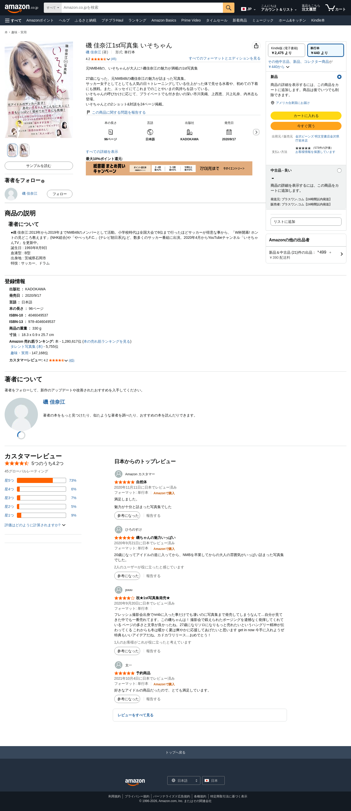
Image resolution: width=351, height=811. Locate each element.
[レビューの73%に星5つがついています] (40, 480)
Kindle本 (318, 20)
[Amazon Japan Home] (135, 782)
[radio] (286, 50)
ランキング (137, 20)
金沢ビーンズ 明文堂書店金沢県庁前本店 (317, 138)
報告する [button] (153, 515)
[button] (13, 20)
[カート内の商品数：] (335, 7)
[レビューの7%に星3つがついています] (40, 497)
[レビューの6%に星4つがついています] (40, 489)
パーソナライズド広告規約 (171, 796)
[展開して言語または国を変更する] (255, 9)
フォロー (60, 194)
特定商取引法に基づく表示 (228, 796)
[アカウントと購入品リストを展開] (296, 10)
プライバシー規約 (137, 796)
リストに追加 (284, 222)
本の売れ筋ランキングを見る (107, 341)
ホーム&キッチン (292, 20)
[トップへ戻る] (175, 757)
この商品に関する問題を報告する (116, 112)
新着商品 (240, 20)
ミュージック (263, 20)
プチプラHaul (112, 20)
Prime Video (191, 20)
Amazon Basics (163, 20)
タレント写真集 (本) (27, 346)
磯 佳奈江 (93, 52)
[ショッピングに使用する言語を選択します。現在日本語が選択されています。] (180, 780)
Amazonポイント (40, 20)
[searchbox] (142, 8)
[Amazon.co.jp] (22, 7)
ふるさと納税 (85, 20)
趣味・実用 (19, 32)
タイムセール (217, 20)
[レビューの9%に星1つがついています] (40, 515)
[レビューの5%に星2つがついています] (40, 506)
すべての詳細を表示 (102, 152)
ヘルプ (64, 20)
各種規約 (200, 796)
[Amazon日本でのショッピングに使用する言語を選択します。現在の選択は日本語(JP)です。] (247, 8)
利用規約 (114, 796)
